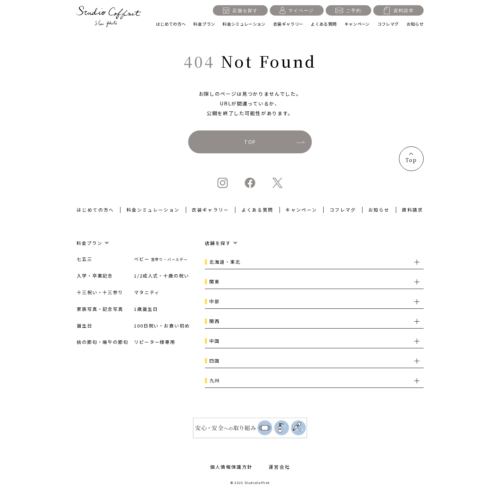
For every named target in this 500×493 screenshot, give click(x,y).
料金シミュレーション (244, 24)
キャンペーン (357, 24)
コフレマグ (388, 24)
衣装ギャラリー (288, 24)
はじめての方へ (171, 24)
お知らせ (415, 24)
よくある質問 (323, 24)
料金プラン (204, 24)
